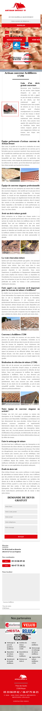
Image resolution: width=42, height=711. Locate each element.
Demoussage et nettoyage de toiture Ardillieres (36, 651)
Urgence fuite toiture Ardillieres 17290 (36, 660)
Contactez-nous (21, 701)
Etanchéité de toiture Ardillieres (23, 654)
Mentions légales (21, 697)
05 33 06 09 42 (16, 32)
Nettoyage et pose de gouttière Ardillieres (11, 646)
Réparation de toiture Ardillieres (10, 654)
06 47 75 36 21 (16, 36)
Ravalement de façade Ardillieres (10, 661)
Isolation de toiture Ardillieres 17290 (23, 646)
